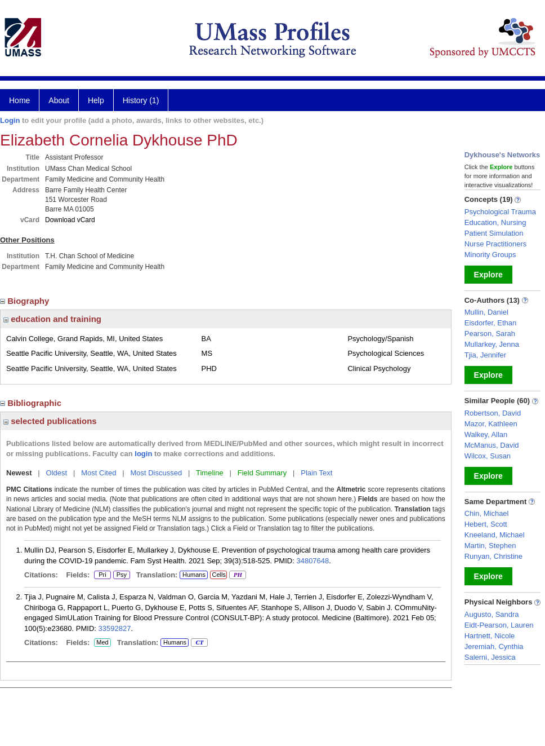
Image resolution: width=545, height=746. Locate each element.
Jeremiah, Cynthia (494, 646)
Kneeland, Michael (494, 535)
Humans (194, 574)
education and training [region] (52, 319)
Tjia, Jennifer (485, 355)
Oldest (57, 473)
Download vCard (70, 220)
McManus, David (491, 445)
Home (19, 100)
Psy (121, 575)
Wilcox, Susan (487, 456)
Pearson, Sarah (489, 333)
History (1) (141, 100)
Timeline (210, 473)
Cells (218, 574)
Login (10, 120)
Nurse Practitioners (495, 244)
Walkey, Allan (486, 434)
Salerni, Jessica (490, 657)
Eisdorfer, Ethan (490, 323)
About (58, 100)
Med (102, 643)
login (143, 453)
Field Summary (262, 473)
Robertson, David (492, 413)
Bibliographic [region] (32, 403)
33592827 (115, 628)
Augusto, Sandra (491, 614)
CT (199, 643)
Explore (488, 274)
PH (237, 575)
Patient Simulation (494, 233)
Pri (102, 575)
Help (96, 100)
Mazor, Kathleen (490, 424)
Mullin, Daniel (486, 312)
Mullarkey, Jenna (491, 344)
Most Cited (98, 473)
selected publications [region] (50, 421)
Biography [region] (26, 301)
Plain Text (316, 473)
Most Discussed (156, 473)
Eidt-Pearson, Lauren (499, 625)
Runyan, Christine (493, 556)
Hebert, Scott (485, 524)
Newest (19, 473)
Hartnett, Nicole (489, 636)
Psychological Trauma (500, 212)
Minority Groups (490, 254)
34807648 (312, 561)
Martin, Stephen (490, 545)
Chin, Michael (486, 513)
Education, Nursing (495, 222)
